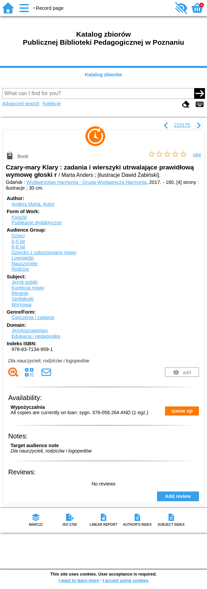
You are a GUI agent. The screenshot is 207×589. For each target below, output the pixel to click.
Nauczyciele (24, 263)
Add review (178, 496)
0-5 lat (18, 241)
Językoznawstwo (29, 330)
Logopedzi (22, 258)
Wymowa (21, 304)
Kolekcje (52, 103)
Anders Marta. (32, 204)
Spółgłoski (22, 299)
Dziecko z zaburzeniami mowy (43, 252)
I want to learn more (78, 580)
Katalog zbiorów (103, 74)
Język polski (24, 282)
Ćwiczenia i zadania (32, 317)
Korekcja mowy (27, 287)
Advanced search (20, 103)
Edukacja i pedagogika (35, 336)
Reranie (19, 293)
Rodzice (20, 269)
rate (197, 154)
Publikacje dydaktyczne (36, 222)
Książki (19, 217)
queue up (182, 411)
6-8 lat (18, 246)
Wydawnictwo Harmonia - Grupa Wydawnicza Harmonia (87, 182)
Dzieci (17, 235)
